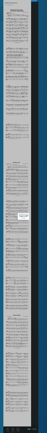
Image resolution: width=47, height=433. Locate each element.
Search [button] (37, 1)
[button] (36, 1)
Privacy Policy (25, 216)
